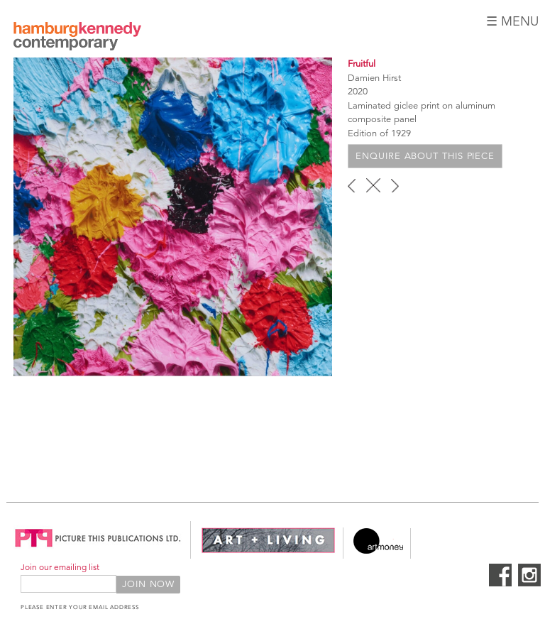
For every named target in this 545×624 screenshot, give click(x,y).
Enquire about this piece (425, 156)
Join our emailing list (60, 567)
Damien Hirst (374, 78)
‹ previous (352, 185)
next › (395, 185)
